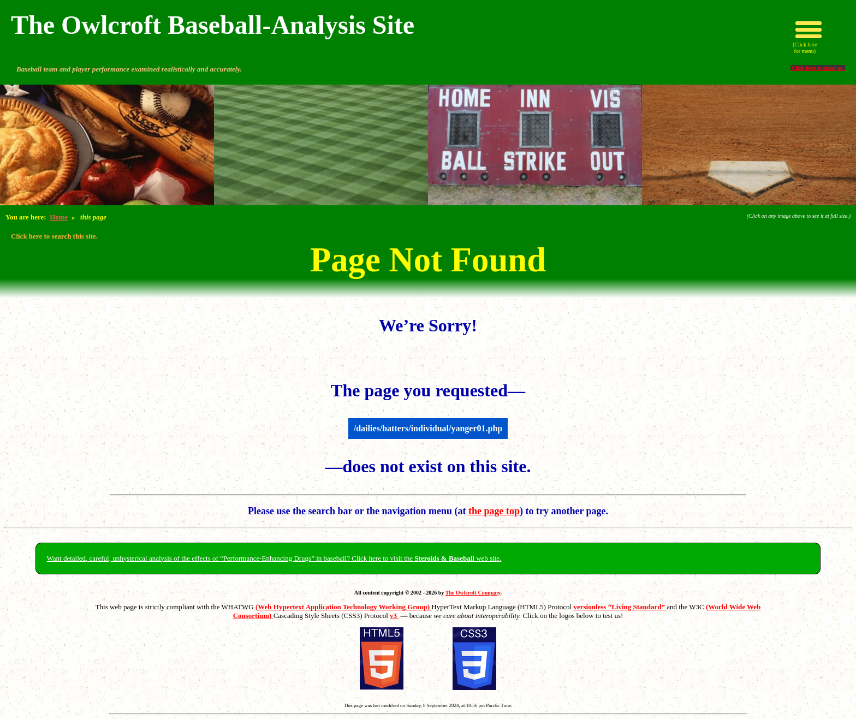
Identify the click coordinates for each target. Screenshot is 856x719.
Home (59, 217)
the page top (494, 511)
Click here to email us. (817, 68)
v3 (394, 615)
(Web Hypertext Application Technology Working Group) (343, 607)
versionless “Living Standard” (620, 607)
